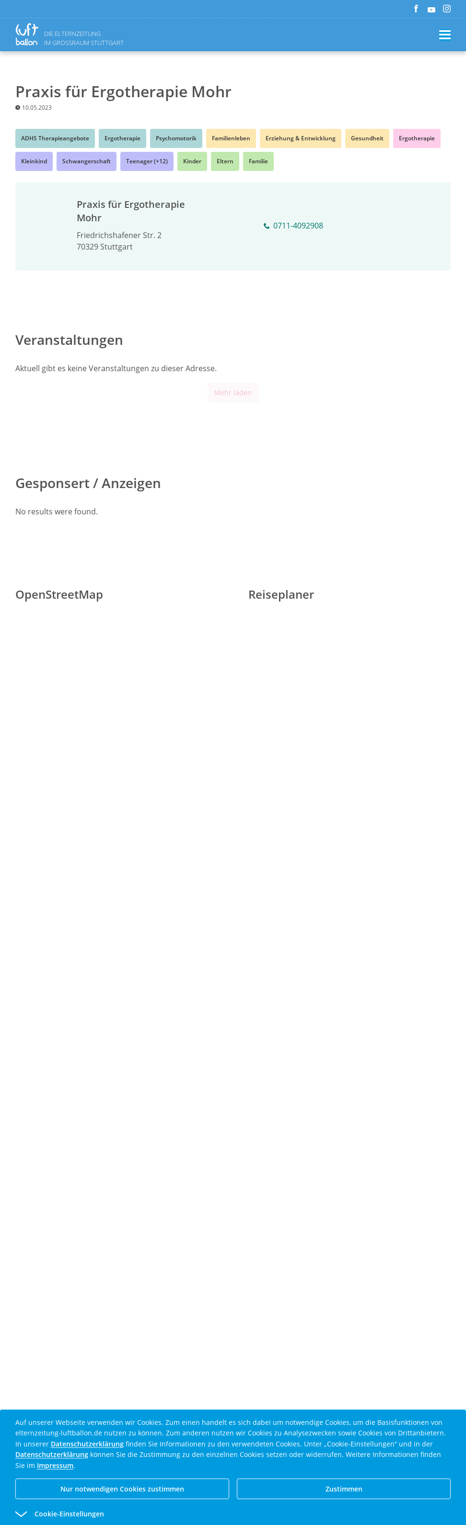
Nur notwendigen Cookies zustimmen (122, 1488)
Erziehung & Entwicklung (301, 138)
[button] (215, 1514)
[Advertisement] (233, 956)
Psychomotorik (176, 138)
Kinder (192, 161)
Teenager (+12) (147, 161)
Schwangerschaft (86, 161)
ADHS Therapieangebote (55, 138)
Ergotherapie (122, 138)
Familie (258, 161)
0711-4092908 (293, 226)
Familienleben (231, 138)
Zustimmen (344, 1488)
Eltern (225, 161)
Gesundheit (367, 138)
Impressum (55, 1465)
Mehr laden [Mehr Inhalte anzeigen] (233, 392)
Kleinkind (34, 161)
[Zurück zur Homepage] (28, 34)
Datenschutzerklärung (87, 1443)
